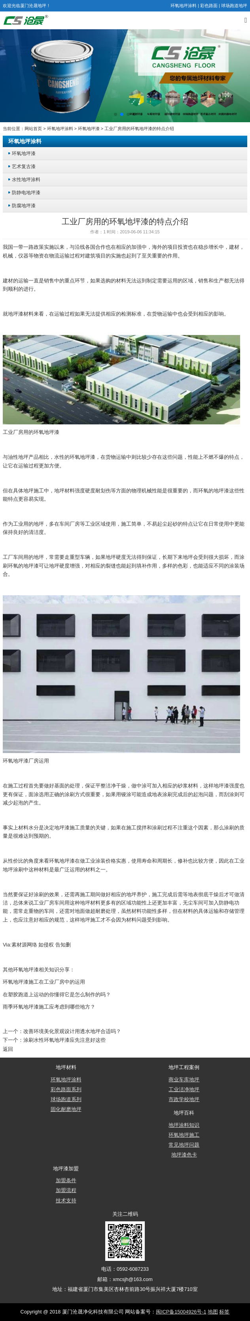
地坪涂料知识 (184, 1125)
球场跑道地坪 (234, 5)
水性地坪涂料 (26, 179)
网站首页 (33, 128)
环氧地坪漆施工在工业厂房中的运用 (44, 982)
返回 (8, 1049)
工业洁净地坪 (184, 1089)
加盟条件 (66, 1180)
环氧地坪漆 (89, 128)
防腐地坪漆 (24, 205)
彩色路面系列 (66, 1089)
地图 (213, 1312)
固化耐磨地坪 (66, 1109)
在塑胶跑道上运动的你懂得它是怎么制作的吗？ (57, 994)
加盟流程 (66, 1190)
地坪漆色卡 (184, 1155)
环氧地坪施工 (184, 1135)
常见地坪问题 (184, 1145)
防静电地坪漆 (26, 192)
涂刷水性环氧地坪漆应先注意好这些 (64, 1040)
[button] (115, 114)
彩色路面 (209, 5)
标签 (224, 1312)
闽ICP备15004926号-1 (181, 1312)
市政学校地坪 (184, 1099)
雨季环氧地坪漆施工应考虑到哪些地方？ (49, 1007)
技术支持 (66, 1201)
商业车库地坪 (184, 1080)
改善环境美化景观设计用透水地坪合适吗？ (72, 1031)
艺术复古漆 (24, 166)
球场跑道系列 (66, 1099)
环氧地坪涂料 (183, 5)
